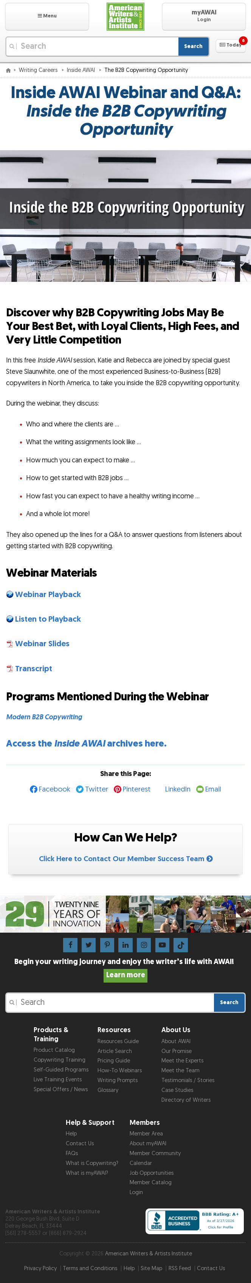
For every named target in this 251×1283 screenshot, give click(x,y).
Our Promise (176, 1051)
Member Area (146, 1133)
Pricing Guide (114, 1060)
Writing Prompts (118, 1080)
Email (213, 789)
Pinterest (136, 789)
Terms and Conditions (90, 1268)
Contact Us (80, 1143)
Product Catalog (54, 1050)
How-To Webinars (120, 1070)
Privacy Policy (40, 1268)
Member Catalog (151, 1182)
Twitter (96, 789)
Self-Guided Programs (61, 1069)
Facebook (54, 789)
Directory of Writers (186, 1100)
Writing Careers (39, 70)
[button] (47, 17)
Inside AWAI (81, 70)
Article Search (115, 1051)
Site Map (151, 1268)
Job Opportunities (152, 1173)
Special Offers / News (61, 1089)
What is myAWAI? (87, 1173)
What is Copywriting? (92, 1163)
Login (136, 1192)
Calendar (141, 1163)
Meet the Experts (182, 1060)
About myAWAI (148, 1143)
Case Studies (177, 1090)
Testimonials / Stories (187, 1080)
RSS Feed (180, 1268)
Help (71, 1133)
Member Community (155, 1153)
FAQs (72, 1153)
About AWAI (176, 1041)
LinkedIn (178, 789)
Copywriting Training (59, 1060)
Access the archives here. (86, 743)
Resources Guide (118, 1041)
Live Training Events (58, 1079)
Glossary (108, 1090)
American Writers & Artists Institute (148, 1253)
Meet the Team (180, 1070)
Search (193, 46)
